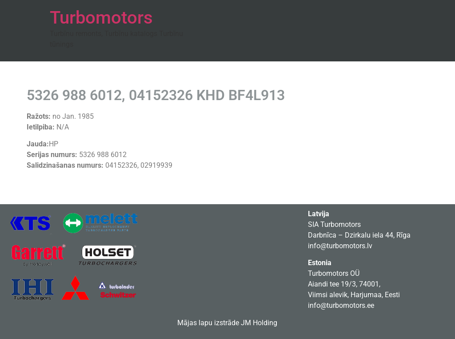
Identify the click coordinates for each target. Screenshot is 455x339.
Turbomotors (101, 17)
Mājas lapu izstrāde (208, 323)
